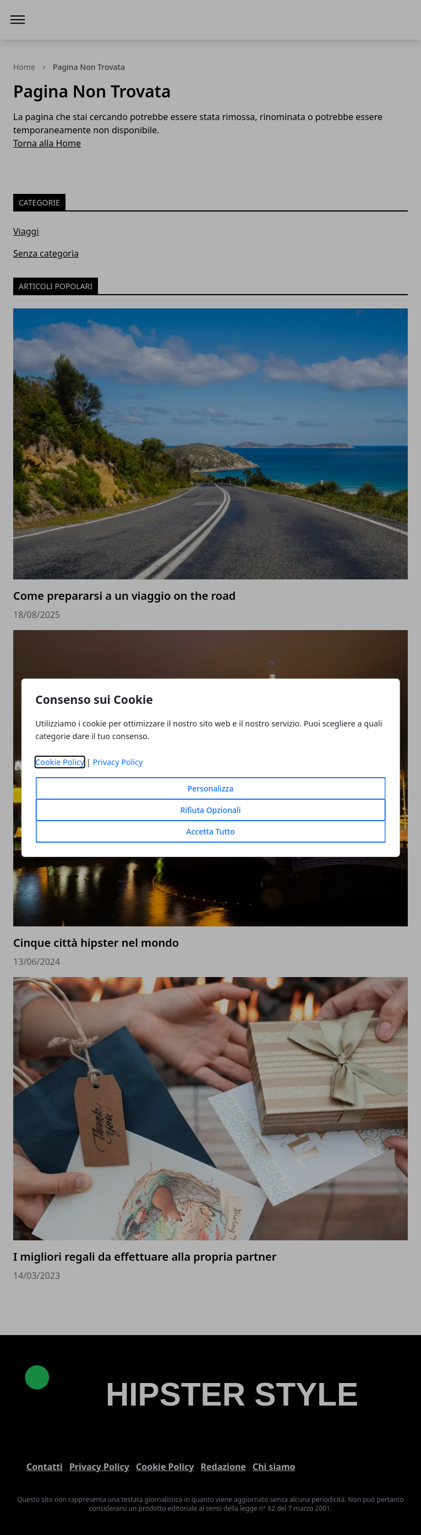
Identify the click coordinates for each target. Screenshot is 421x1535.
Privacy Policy (118, 762)
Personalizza (211, 788)
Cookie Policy (59, 762)
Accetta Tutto (210, 831)
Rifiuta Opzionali (210, 810)
